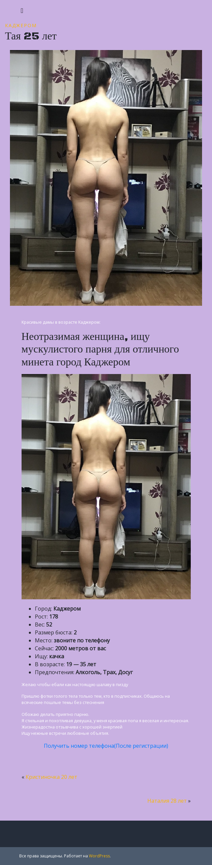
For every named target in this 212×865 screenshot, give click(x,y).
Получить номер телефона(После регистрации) (106, 745)
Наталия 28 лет (167, 800)
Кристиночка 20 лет (51, 777)
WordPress (99, 856)
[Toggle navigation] (22, 11)
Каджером (21, 25)
